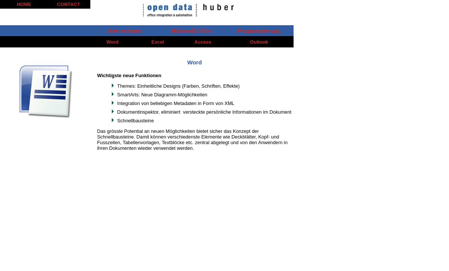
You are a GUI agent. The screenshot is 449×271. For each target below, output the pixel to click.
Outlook (259, 42)
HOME (24, 4)
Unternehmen (124, 31)
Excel (157, 42)
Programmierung (258, 31)
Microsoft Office (191, 31)
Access (203, 42)
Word (113, 42)
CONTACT (68, 4)
